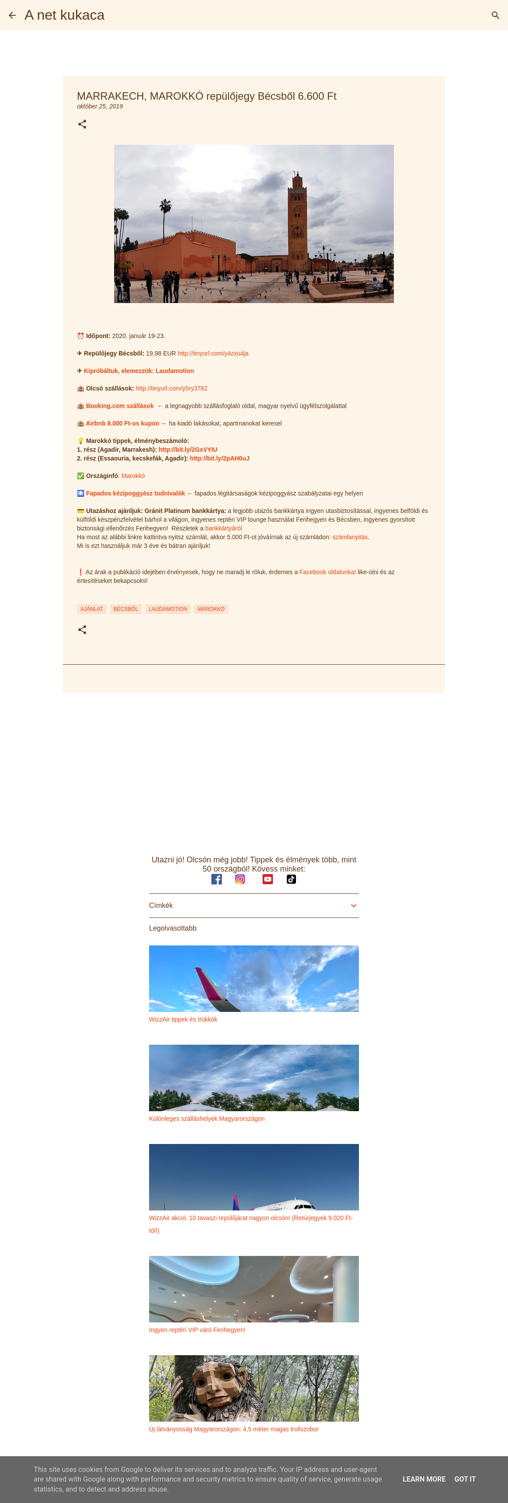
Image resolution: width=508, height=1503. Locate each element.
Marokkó (133, 475)
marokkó (211, 609)
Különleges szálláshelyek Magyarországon (207, 1118)
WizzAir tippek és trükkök (183, 1019)
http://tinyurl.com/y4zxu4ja (213, 353)
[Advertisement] (254, 767)
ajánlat (91, 609)
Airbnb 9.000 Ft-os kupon (122, 423)
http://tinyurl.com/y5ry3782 (172, 388)
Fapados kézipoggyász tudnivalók (135, 493)
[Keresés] (496, 15)
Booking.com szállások (120, 405)
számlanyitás (350, 537)
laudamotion (168, 609)
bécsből (126, 609)
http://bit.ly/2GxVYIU (188, 449)
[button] (82, 125)
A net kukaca (64, 15)
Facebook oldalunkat (327, 571)
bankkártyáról (223, 528)
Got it (465, 1479)
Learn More (424, 1479)
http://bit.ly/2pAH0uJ (220, 458)
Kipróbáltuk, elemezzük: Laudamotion (139, 370)
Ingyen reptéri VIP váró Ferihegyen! (197, 1329)
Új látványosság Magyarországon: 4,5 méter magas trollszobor (234, 1429)
